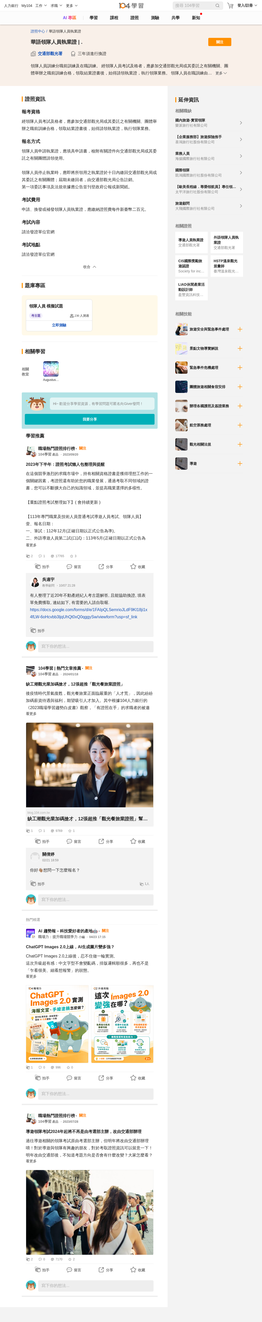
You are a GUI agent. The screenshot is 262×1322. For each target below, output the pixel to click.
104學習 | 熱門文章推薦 (59, 668)
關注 (219, 42)
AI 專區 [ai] (69, 18)
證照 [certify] (134, 18)
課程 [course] (114, 18)
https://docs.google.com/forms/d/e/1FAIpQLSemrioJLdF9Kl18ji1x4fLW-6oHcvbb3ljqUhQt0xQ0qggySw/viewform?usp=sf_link (88, 613)
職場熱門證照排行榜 (56, 448)
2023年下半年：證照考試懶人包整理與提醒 (65, 464)
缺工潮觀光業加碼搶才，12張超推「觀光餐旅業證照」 (75, 684)
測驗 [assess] (155, 18)
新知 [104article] (197, 16)
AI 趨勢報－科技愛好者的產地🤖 (67, 931)
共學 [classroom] (175, 18)
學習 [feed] (94, 18)
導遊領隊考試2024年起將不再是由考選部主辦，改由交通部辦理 (83, 1131)
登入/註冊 (245, 5)
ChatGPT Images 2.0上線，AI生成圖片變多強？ (70, 947)
